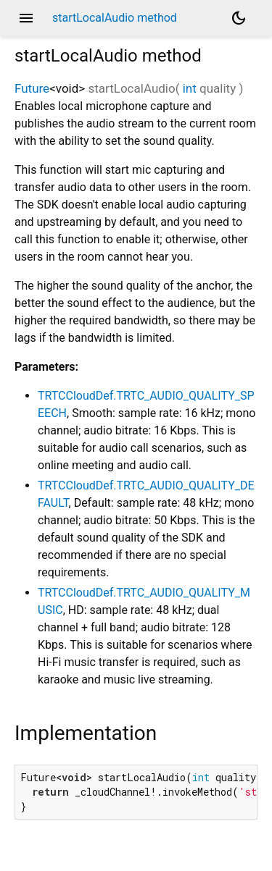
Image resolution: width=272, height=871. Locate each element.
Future (32, 88)
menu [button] (26, 18)
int (190, 88)
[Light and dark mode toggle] (238, 18)
